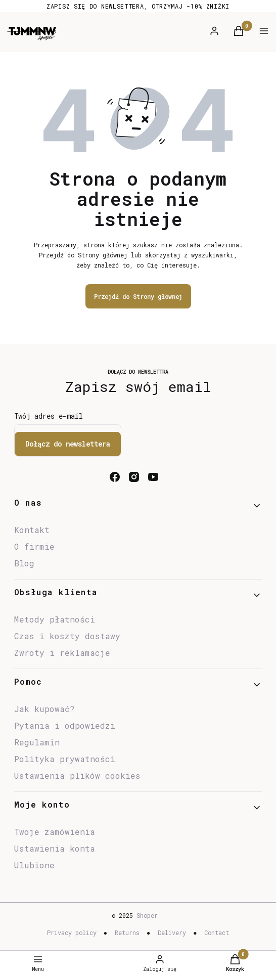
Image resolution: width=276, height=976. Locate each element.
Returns (127, 932)
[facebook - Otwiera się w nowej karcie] (115, 477)
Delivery (172, 932)
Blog (24, 563)
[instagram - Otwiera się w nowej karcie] (134, 477)
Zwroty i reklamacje (62, 652)
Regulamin (37, 742)
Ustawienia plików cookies (80, 775)
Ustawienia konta (54, 848)
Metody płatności (54, 619)
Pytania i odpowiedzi (64, 725)
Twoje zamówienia (54, 831)
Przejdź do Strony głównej (138, 296)
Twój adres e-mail (48, 416)
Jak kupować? (44, 708)
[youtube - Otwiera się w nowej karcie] (153, 477)
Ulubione (34, 865)
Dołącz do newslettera (67, 444)
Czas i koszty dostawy (67, 636)
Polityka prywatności (64, 758)
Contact (216, 932)
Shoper (147, 915)
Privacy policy (72, 932)
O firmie (34, 546)
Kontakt (32, 529)
